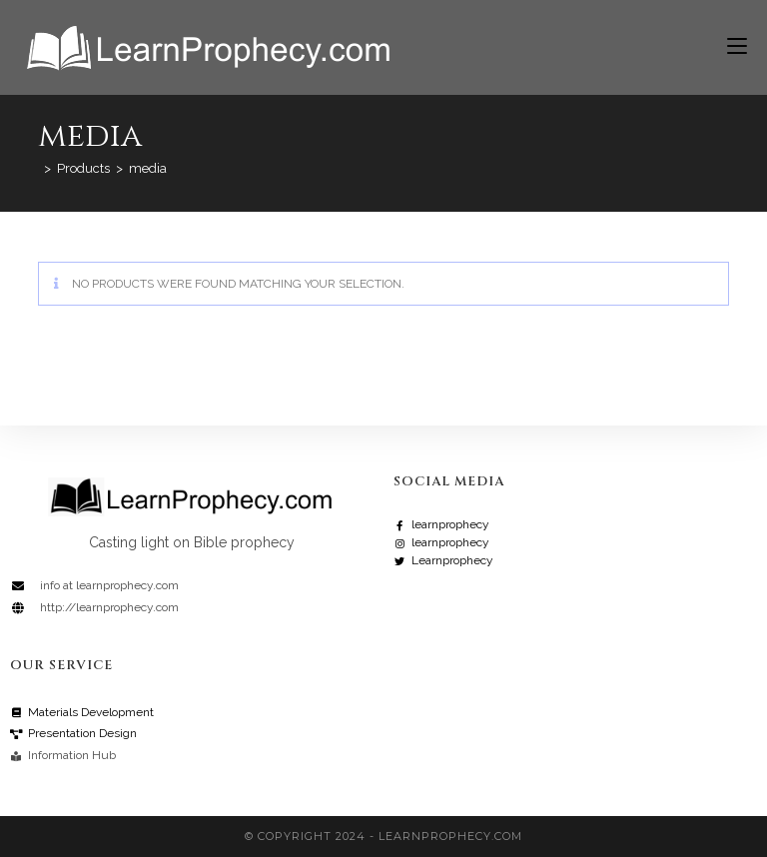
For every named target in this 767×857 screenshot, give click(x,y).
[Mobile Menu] (729, 47)
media (148, 168)
